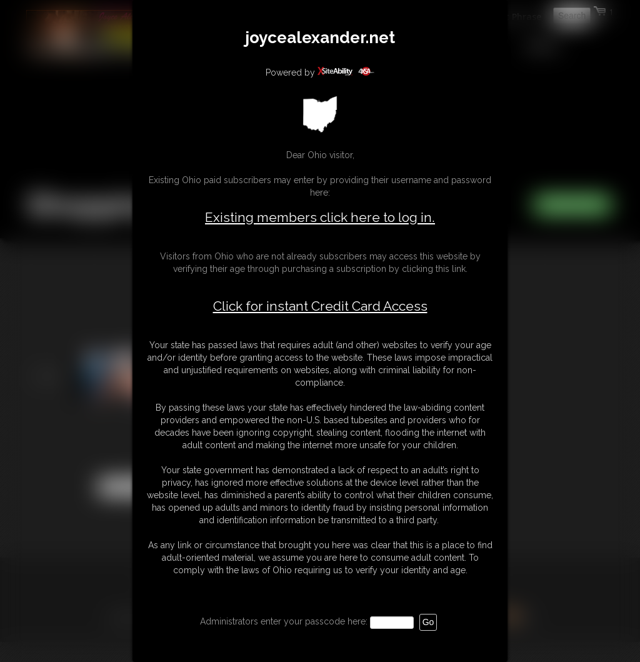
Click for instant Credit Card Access (320, 306)
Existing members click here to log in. (320, 217)
